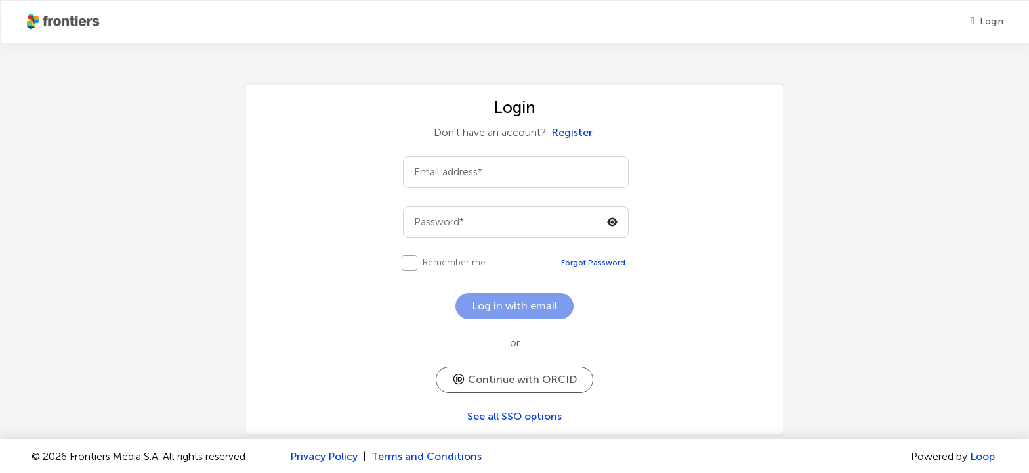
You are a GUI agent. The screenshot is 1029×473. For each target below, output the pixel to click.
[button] (514, 380)
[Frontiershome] (64, 22)
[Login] (987, 21)
